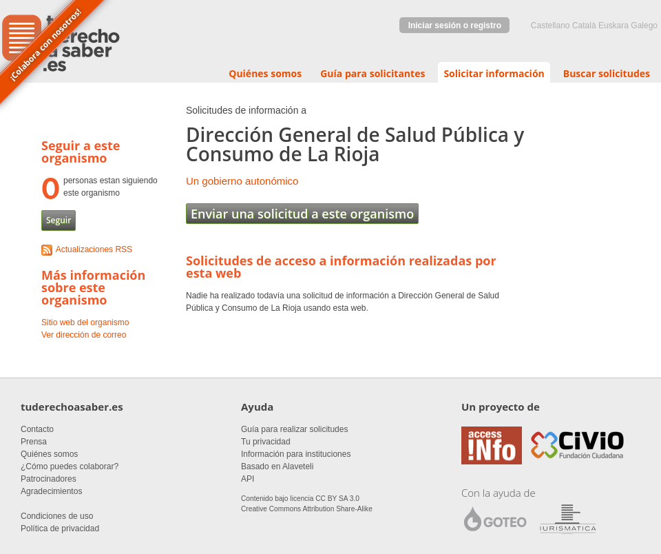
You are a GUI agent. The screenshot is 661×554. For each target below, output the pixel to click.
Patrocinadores (48, 479)
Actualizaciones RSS (94, 249)
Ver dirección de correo (83, 335)
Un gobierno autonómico (242, 181)
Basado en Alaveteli (277, 466)
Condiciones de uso (57, 516)
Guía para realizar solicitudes (294, 429)
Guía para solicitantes (372, 73)
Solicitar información (493, 73)
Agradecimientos (51, 491)
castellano (550, 25)
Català (584, 25)
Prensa (34, 442)
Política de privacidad (60, 528)
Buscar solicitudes (606, 73)
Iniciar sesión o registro (454, 25)
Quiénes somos (265, 73)
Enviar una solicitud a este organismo (302, 213)
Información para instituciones (295, 454)
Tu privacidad (266, 442)
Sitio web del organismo (85, 322)
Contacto (37, 429)
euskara (613, 25)
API (247, 479)
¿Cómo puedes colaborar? (69, 466)
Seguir (58, 220)
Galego (644, 25)
